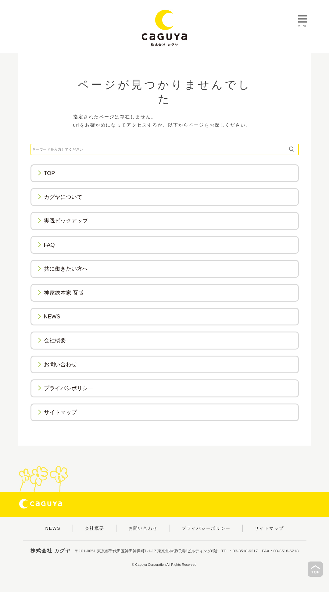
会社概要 (52, 340)
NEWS (49, 317)
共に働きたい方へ (63, 269)
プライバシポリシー (65, 388)
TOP (46, 173)
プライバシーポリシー (206, 528)
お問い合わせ (57, 364)
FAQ (46, 245)
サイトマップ (57, 412)
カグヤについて (60, 197)
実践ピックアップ (63, 221)
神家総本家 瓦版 (61, 293)
